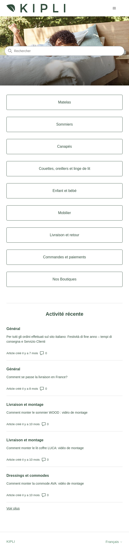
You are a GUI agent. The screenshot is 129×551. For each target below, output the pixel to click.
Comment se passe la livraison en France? (36, 377)
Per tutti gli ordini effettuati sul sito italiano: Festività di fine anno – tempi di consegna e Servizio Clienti (59, 339)
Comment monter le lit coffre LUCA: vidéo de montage (45, 448)
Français (114, 542)
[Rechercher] (64, 51)
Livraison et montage (24, 405)
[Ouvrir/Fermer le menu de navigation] (114, 8)
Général (13, 329)
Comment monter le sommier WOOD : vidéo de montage (46, 412)
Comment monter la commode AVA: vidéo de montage (45, 483)
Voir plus (13, 508)
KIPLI (10, 541)
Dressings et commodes (27, 475)
